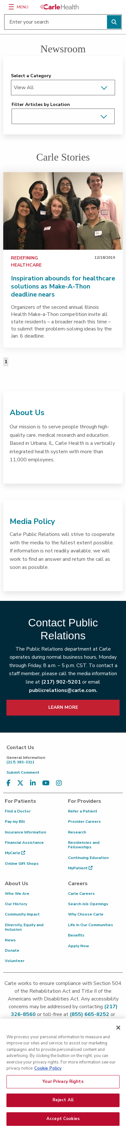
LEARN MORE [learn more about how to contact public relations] (63, 707)
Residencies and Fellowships (84, 845)
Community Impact (22, 914)
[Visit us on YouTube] (46, 783)
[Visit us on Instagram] (59, 783)
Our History (16, 903)
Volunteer (14, 960)
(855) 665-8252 (89, 1014)
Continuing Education (88, 857)
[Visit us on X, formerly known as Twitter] (20, 783)
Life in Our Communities (90, 924)
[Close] (118, 1032)
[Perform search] (114, 22)
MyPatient (80, 868)
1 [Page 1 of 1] (6, 362)
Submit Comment (22, 772)
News (10, 940)
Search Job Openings (88, 903)
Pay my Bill (15, 821)
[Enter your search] (63, 22)
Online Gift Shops (22, 863)
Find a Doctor (18, 811)
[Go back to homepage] (59, 6)
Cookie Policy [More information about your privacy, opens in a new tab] (48, 1072)
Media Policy (32, 521)
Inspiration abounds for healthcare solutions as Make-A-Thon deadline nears (63, 286)
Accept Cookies (63, 1123)
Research (77, 832)
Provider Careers (84, 821)
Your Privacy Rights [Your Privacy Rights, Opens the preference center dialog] (63, 1086)
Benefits (76, 935)
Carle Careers (81, 893)
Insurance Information (25, 832)
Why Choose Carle (85, 914)
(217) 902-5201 (61, 682)
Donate (12, 950)
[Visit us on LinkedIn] (33, 783)
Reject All (63, 1104)
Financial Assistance (24, 842)
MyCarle (15, 852)
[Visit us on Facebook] (8, 783)
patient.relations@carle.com (63, 1022)
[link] (63, 211)
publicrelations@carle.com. (63, 690)
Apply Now (78, 945)
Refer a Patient (82, 811)
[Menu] (11, 6)
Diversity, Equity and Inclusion (24, 927)
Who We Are (17, 893)
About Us (27, 412)
